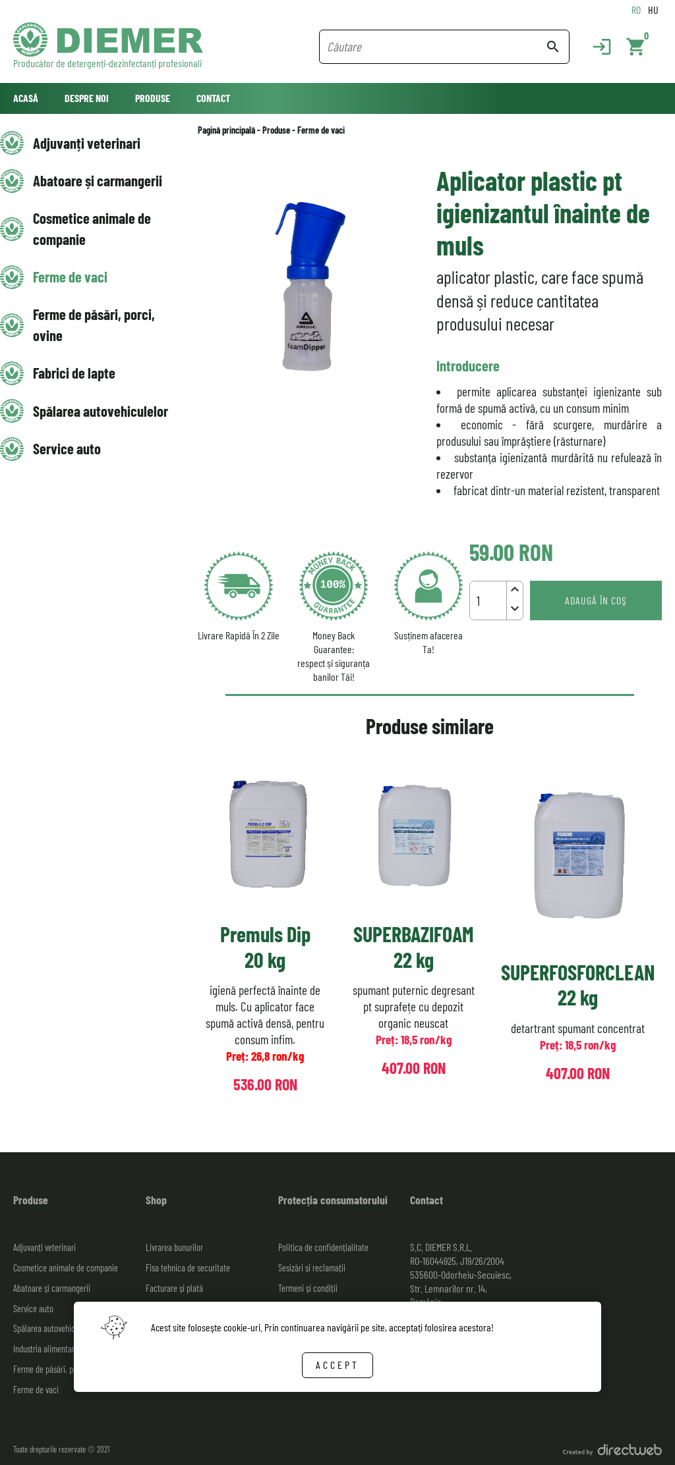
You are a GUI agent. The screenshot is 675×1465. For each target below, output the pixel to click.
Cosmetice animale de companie (92, 228)
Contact (213, 98)
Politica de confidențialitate (323, 1247)
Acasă (25, 98)
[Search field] (436, 46)
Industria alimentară (45, 1348)
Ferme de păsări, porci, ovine (94, 324)
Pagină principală (226, 130)
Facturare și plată (174, 1288)
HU (653, 9)
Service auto (67, 448)
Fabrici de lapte (74, 372)
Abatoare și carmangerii (97, 180)
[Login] (595, 46)
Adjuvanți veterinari (86, 142)
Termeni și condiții (308, 1288)
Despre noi (87, 98)
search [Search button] (553, 47)
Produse (152, 98)
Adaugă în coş (596, 600)
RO (636, 9)
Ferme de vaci (70, 276)
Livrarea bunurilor (174, 1247)
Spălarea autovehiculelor (100, 410)
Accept (337, 1364)
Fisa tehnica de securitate (188, 1267)
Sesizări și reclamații (311, 1267)
